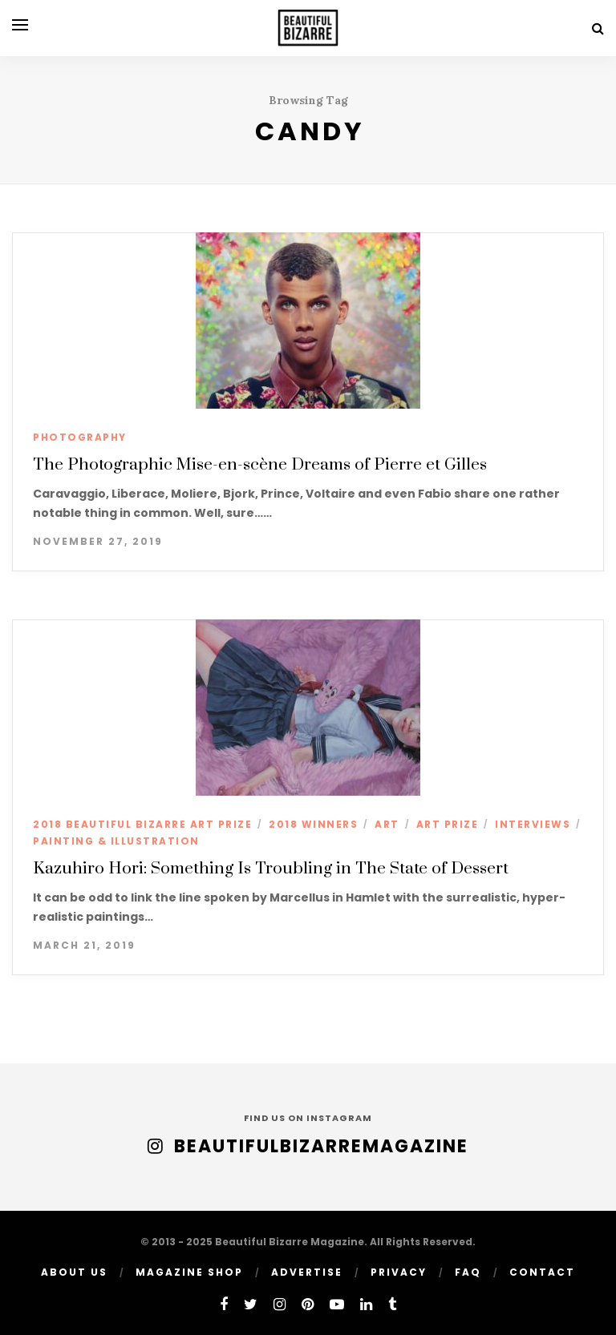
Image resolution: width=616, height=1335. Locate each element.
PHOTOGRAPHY (80, 437)
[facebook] (224, 1304)
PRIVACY (399, 1272)
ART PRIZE (447, 824)
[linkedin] (366, 1304)
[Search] (598, 28)
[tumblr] (392, 1304)
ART (387, 824)
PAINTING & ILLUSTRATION (116, 841)
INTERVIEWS (532, 824)
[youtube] (337, 1304)
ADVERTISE (306, 1272)
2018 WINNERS (313, 824)
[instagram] (280, 1304)
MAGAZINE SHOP (189, 1272)
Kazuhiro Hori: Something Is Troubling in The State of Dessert (271, 868)
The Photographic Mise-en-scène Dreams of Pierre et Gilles (260, 464)
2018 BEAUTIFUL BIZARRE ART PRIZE (142, 824)
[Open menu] (20, 24)
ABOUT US (74, 1272)
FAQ (468, 1272)
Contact (542, 1272)
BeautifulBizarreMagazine (321, 1146)
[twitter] (250, 1304)
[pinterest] (308, 1304)
